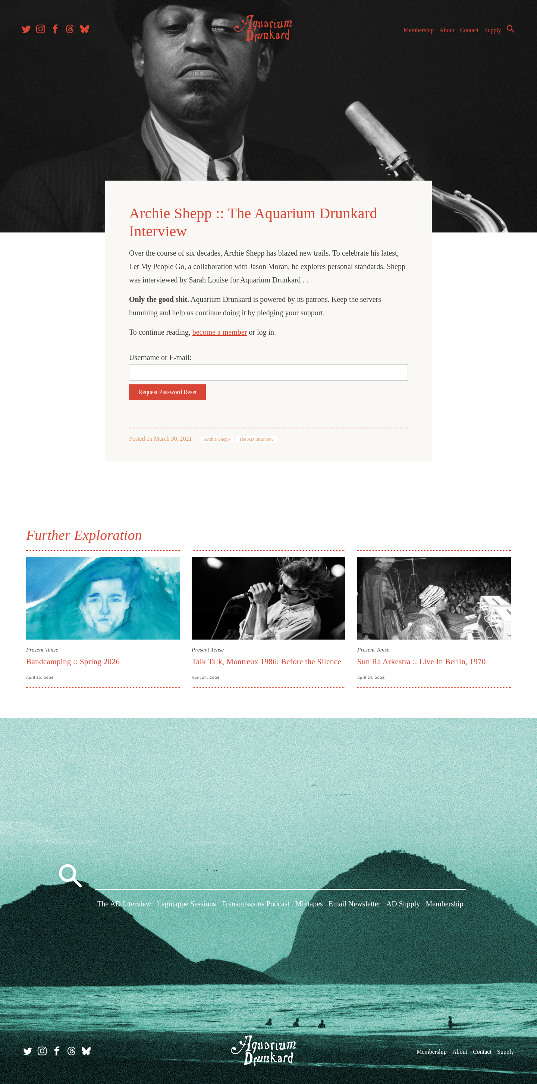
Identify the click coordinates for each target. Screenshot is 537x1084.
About (443, 33)
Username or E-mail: (160, 357)
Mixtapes (309, 904)
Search (507, 31)
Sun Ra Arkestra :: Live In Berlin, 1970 (421, 660)
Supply (489, 33)
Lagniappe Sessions (186, 904)
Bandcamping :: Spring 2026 (73, 660)
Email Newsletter (354, 904)
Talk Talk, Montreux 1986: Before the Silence (266, 660)
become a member (219, 331)
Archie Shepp (217, 438)
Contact (466, 33)
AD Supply (403, 904)
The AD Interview (256, 438)
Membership (415, 33)
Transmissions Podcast (255, 904)
